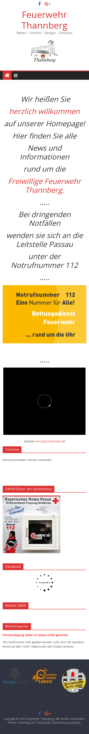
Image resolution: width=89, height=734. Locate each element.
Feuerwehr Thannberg (44, 19)
